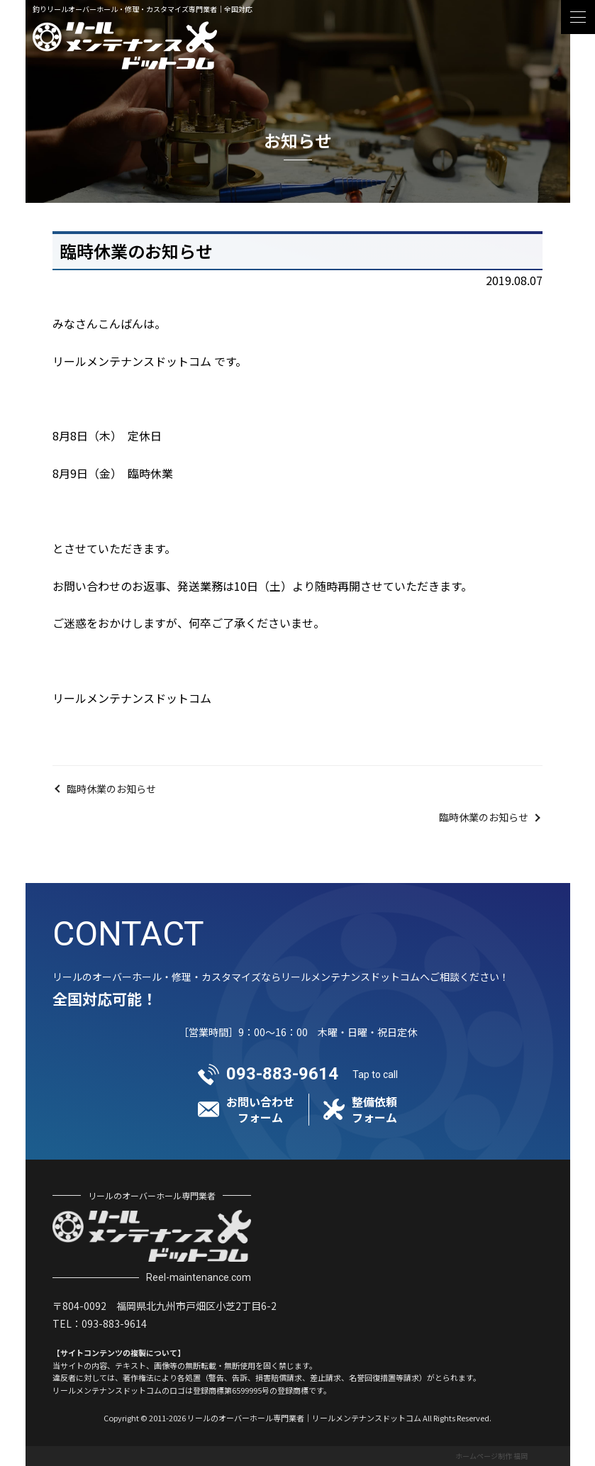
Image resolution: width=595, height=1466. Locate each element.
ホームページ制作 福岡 (491, 1455)
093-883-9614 (282, 1074)
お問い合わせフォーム (260, 1110)
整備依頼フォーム (374, 1110)
